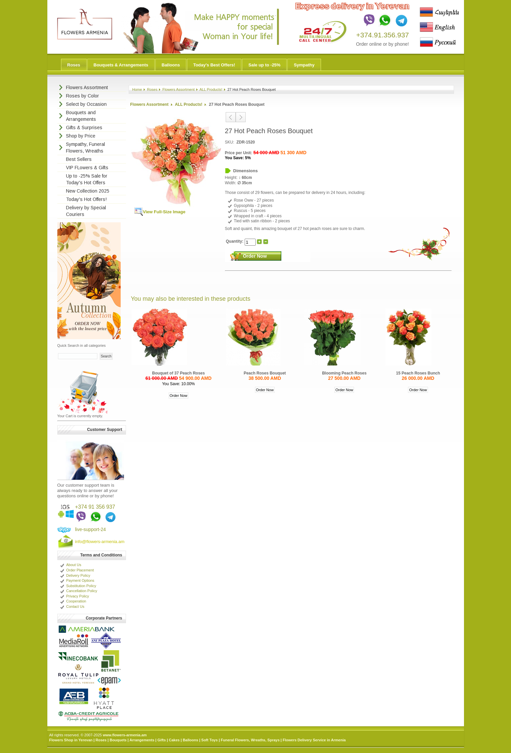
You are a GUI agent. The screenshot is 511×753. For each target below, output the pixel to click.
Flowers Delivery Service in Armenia (314, 740)
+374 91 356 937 (95, 507)
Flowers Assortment (178, 89)
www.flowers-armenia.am (125, 735)
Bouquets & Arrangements (121, 64)
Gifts (161, 740)
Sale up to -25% (264, 64)
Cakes (174, 740)
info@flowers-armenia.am (99, 541)
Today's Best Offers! (214, 64)
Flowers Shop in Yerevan (71, 740)
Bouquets (118, 740)
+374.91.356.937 (382, 35)
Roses (73, 64)
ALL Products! (210, 89)
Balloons (171, 64)
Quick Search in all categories (81, 345)
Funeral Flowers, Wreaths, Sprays (250, 740)
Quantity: (235, 241)
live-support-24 (90, 529)
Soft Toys (209, 740)
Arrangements (141, 740)
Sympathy (304, 64)
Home (137, 89)
